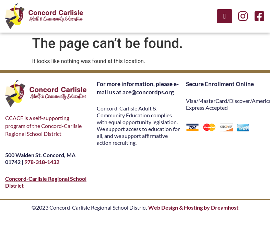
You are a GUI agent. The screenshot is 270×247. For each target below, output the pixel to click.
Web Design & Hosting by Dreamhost (193, 207)
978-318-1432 (41, 161)
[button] (224, 16)
